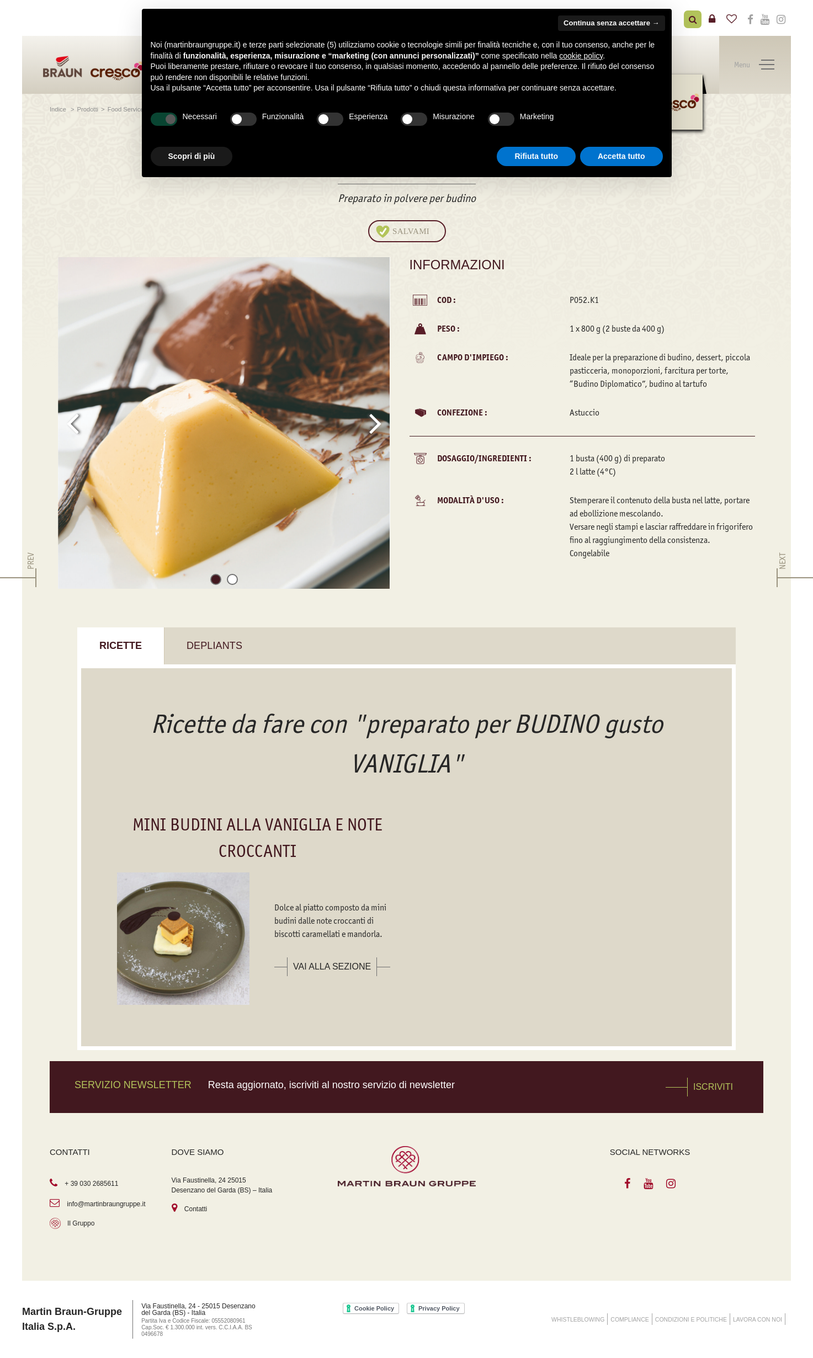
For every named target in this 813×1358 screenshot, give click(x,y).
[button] (216, 581)
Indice (59, 109)
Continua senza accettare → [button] (611, 23)
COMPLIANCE (629, 1319)
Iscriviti (713, 1086)
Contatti (195, 1209)
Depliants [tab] (214, 645)
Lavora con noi (757, 1319)
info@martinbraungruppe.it (106, 1204)
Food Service (126, 109)
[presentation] (72, 423)
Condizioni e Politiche (691, 1319)
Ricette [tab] (120, 645)
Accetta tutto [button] (621, 156)
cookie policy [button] (581, 55)
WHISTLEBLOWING (577, 1319)
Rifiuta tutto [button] (536, 156)
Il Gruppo (80, 1223)
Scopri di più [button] (191, 156)
